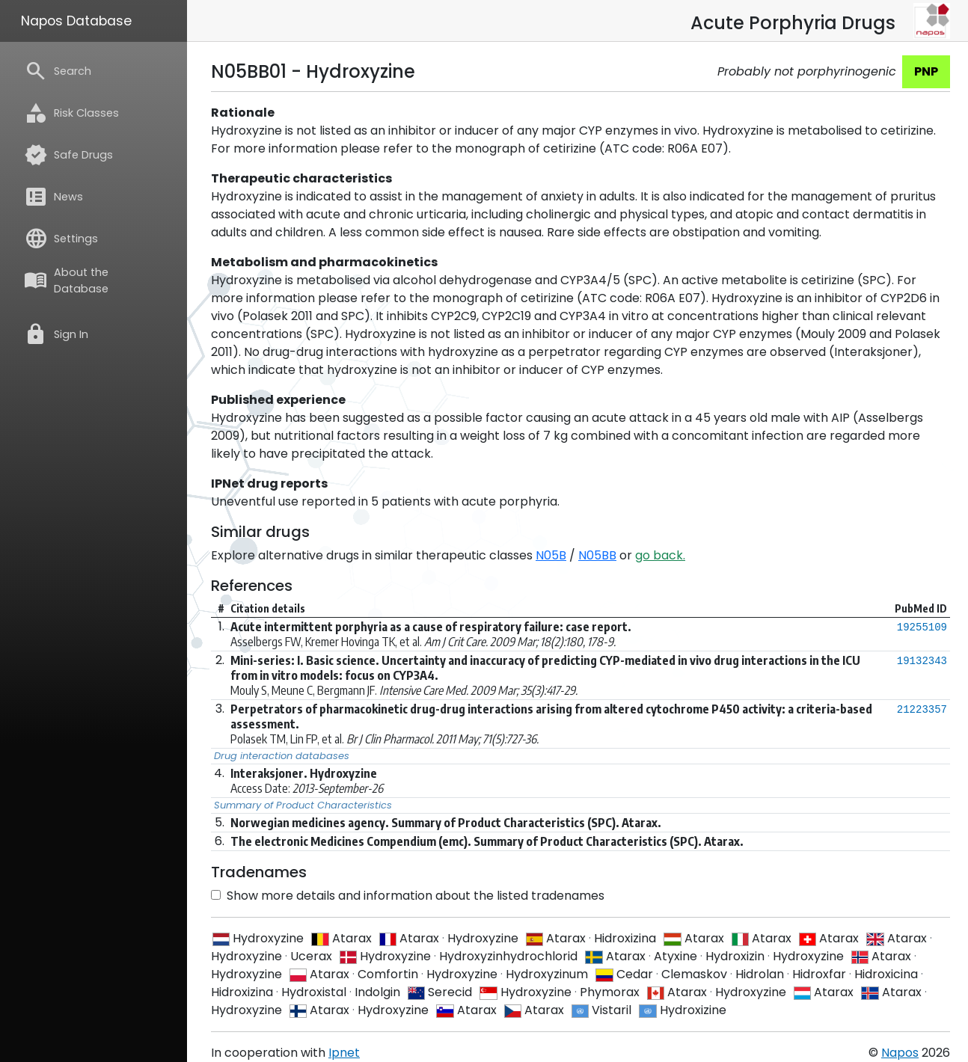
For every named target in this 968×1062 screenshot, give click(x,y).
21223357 (922, 710)
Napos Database (76, 21)
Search (57, 71)
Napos (900, 1052)
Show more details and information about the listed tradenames (407, 895)
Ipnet (344, 1052)
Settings (61, 238)
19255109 (922, 627)
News (53, 196)
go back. (660, 555)
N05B (551, 555)
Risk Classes (71, 113)
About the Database (66, 280)
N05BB (597, 555)
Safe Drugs (68, 155)
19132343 (922, 661)
